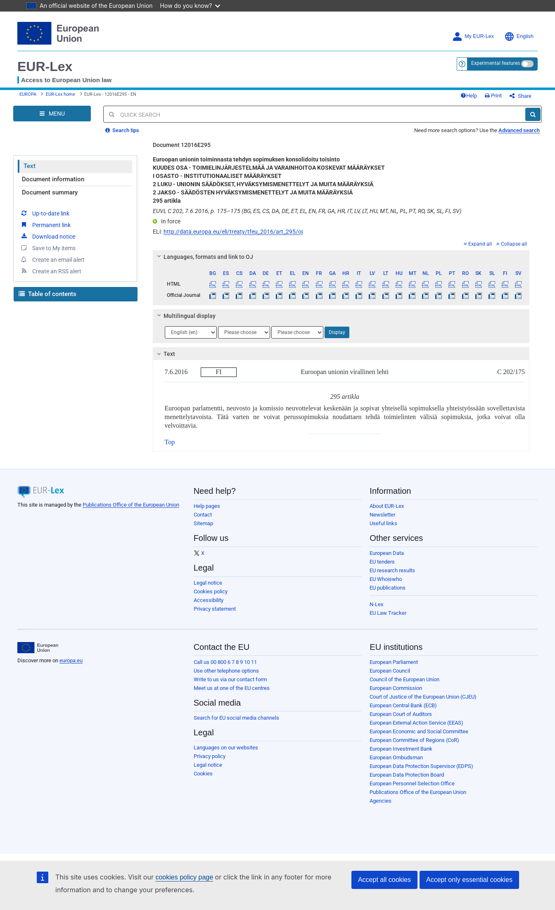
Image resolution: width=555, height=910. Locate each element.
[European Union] (37, 648)
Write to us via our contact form (230, 679)
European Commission (396, 688)
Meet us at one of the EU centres (232, 688)
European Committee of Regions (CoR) (414, 740)
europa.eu (71, 660)
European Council (390, 671)
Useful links (383, 523)
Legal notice (208, 583)
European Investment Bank (401, 749)
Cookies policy (211, 591)
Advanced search (519, 130)
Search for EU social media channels (236, 718)
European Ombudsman (396, 757)
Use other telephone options (226, 671)
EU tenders (382, 562)
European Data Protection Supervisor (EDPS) (421, 766)
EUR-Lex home (60, 94)
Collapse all (511, 244)
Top (170, 442)
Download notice (47, 236)
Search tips (122, 130)
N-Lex (376, 604)
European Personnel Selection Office (412, 783)
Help (468, 95)
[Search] (533, 114)
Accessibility (208, 600)
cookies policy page (184, 877)
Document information (53, 179)
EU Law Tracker (388, 613)
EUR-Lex (44, 66)
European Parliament (394, 662)
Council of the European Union (404, 679)
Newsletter (382, 515)
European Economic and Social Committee (419, 731)
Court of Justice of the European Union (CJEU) (423, 697)
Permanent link (45, 224)
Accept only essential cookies (469, 879)
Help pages (207, 506)
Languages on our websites (226, 747)
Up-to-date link (44, 213)
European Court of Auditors (401, 714)
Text (30, 166)
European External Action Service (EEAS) (416, 723)
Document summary (50, 192)
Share (520, 96)
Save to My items (48, 248)
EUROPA (27, 94)
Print (493, 95)
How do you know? (190, 5)
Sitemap (203, 523)
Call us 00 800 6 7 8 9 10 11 (225, 662)
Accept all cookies (384, 879)
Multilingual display (185, 316)
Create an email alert (52, 259)
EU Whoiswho (386, 579)
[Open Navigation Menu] (52, 113)
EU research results (392, 570)
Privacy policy (209, 756)
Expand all (478, 244)
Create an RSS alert (50, 271)
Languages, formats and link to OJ (203, 257)
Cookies (203, 773)
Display (337, 332)
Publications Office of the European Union (131, 505)
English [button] (519, 36)
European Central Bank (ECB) (403, 705)
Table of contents (47, 294)
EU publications (388, 588)
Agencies (380, 801)
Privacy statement (215, 609)
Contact (203, 515)
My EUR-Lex (473, 36)
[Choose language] (191, 332)
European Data (387, 553)
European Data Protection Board (407, 775)
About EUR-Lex (387, 506)
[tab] (341, 257)
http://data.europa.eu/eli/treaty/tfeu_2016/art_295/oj (233, 231)
